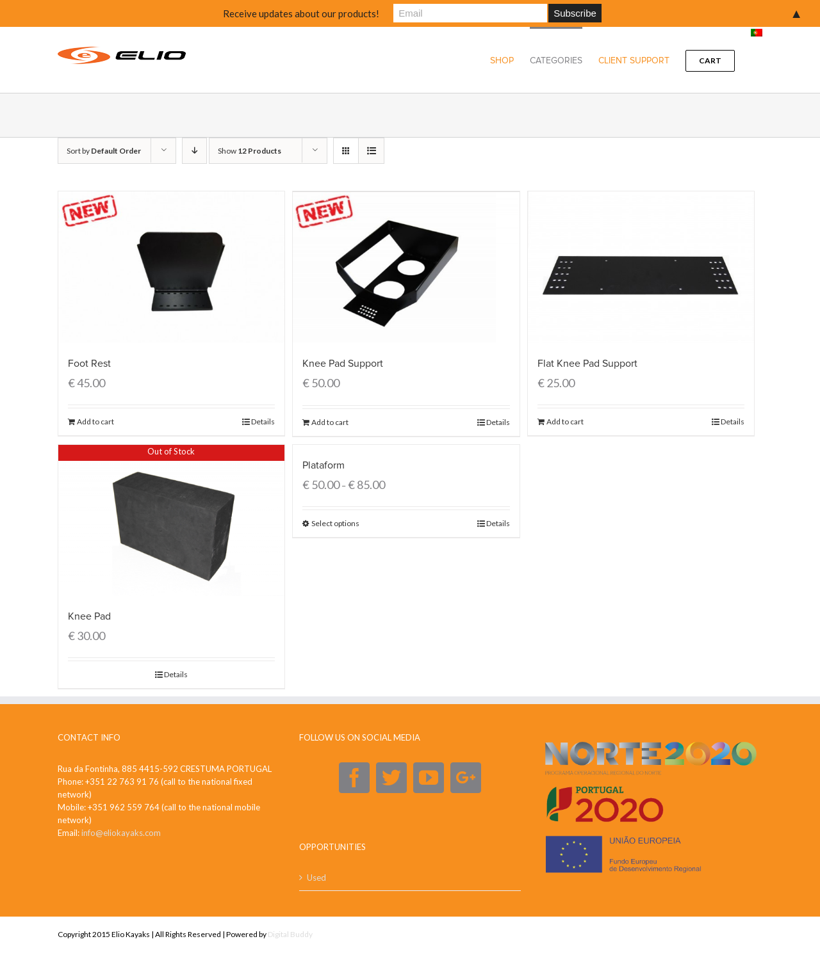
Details (263, 421)
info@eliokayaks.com (121, 833)
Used (316, 877)
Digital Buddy (290, 934)
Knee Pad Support (342, 363)
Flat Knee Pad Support (587, 363)
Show (249, 151)
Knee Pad (89, 616)
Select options (335, 523)
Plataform (323, 465)
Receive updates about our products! (301, 13)
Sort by (104, 151)
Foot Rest (89, 363)
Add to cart (95, 421)
